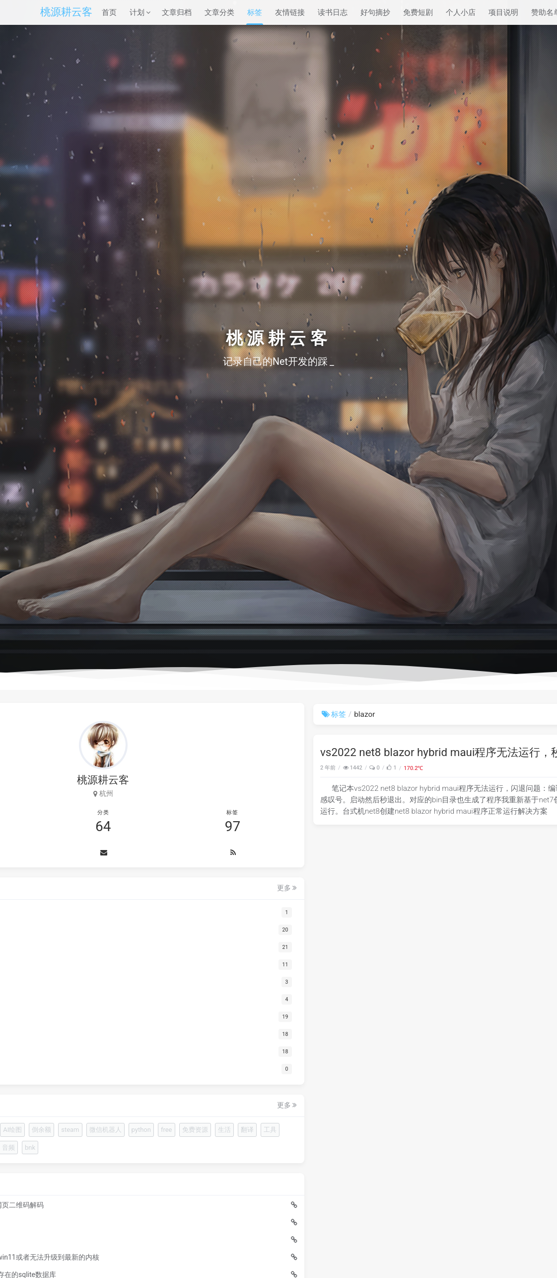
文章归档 (177, 12)
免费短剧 (418, 12)
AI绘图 (61, 1148)
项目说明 (503, 12)
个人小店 (461, 12)
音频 (146, 1201)
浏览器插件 (68, 1131)
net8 (486, 768)
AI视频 (121, 1131)
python (104, 1166)
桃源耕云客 (66, 12)
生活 (94, 1184)
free (129, 1166)
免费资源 (65, 1184)
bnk (57, 1219)
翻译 (117, 1184)
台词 (123, 1201)
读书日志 (333, 12)
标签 (254, 12)
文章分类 (219, 12)
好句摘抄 (375, 12)
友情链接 (290, 12)
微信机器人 (68, 1166)
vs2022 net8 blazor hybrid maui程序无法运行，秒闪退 (315, 752)
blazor (500, 768)
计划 (137, 12)
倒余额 (90, 1148)
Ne (98, 1131)
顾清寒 (61, 1201)
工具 (140, 1184)
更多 (149, 889)
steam (119, 1148)
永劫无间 (94, 1201)
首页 (109, 12)
